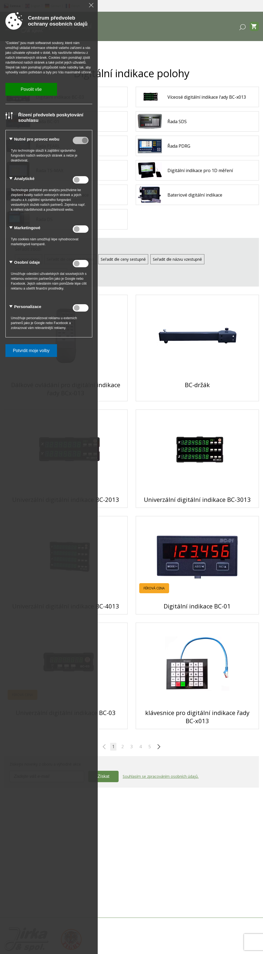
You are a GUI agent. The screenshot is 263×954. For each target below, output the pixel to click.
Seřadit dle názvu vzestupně (177, 259)
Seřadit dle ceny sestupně (123, 259)
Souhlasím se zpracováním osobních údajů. (161, 776)
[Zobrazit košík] (254, 26)
